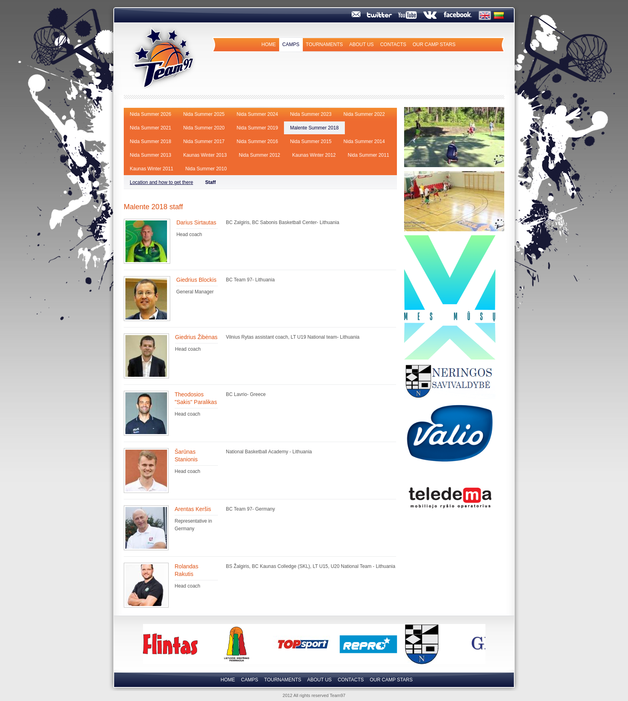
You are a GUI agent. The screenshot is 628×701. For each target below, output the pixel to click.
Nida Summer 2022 (364, 114)
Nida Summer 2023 (310, 114)
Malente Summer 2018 (314, 128)
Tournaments (324, 44)
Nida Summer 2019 (257, 128)
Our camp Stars (434, 44)
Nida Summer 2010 (206, 169)
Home (269, 44)
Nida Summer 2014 (364, 141)
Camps (291, 44)
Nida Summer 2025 (203, 114)
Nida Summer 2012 (259, 155)
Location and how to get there (161, 182)
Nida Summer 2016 (257, 141)
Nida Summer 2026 (150, 114)
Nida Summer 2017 (203, 141)
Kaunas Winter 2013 (205, 155)
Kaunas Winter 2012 (314, 155)
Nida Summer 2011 (368, 155)
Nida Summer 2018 (150, 141)
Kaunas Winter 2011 (151, 169)
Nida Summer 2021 (150, 128)
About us (361, 44)
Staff (210, 182)
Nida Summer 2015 (310, 141)
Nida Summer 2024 (257, 114)
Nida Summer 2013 (150, 155)
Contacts (393, 44)
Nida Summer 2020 (203, 128)
